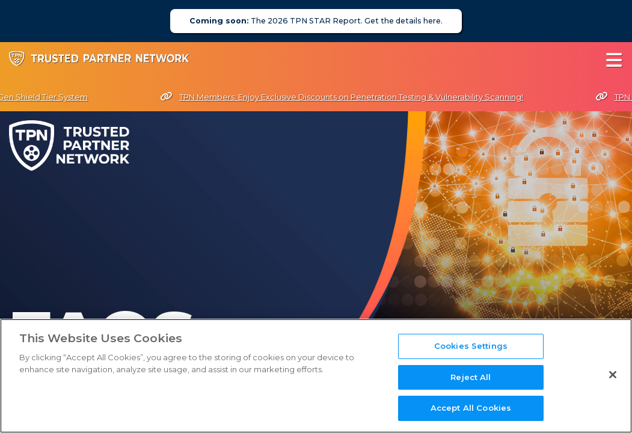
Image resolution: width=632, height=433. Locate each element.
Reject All (470, 377)
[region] (316, 376)
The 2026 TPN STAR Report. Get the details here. (316, 20)
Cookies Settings (471, 346)
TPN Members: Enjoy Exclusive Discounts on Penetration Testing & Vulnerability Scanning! (344, 97)
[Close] (613, 374)
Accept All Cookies (471, 408)
